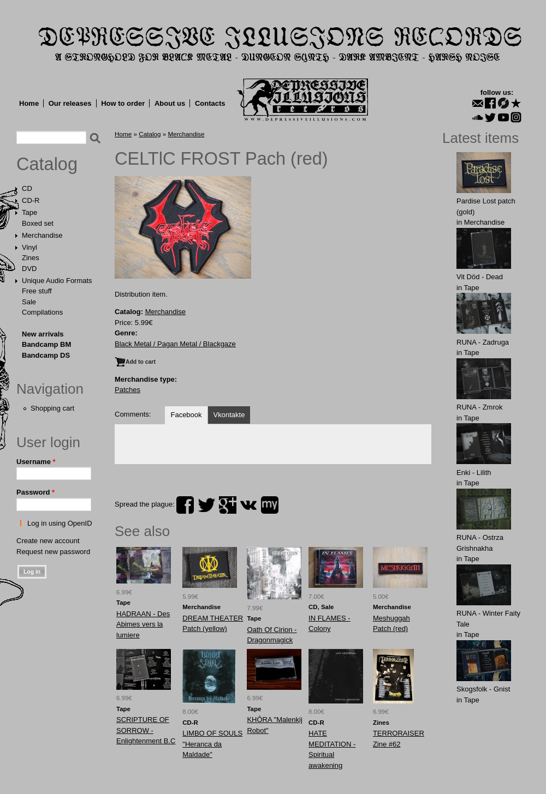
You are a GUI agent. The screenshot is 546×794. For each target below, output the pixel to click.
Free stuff (37, 291)
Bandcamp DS (46, 355)
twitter (206, 505)
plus (227, 505)
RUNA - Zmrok (479, 407)
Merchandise (42, 235)
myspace (269, 505)
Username (36, 462)
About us (170, 103)
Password (35, 492)
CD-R (31, 200)
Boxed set (38, 223)
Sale (29, 302)
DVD (29, 268)
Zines (30, 258)
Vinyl (29, 247)
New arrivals (43, 334)
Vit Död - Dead (479, 277)
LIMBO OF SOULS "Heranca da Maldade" (212, 744)
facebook (185, 505)
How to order (123, 103)
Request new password (53, 552)
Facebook (185, 415)
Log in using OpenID (59, 523)
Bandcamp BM (46, 344)
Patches (127, 390)
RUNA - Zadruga (482, 342)
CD (27, 188)
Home (29, 103)
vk (248, 505)
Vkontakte (229, 415)
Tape (29, 212)
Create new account (48, 541)
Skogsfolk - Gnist (483, 689)
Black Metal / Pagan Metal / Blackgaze (175, 344)
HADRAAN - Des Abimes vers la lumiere (143, 624)
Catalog (47, 164)
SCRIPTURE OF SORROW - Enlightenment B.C (145, 730)
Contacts (210, 103)
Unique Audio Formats (57, 280)
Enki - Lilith (473, 472)
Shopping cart (52, 408)
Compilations (42, 312)
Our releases (70, 103)
